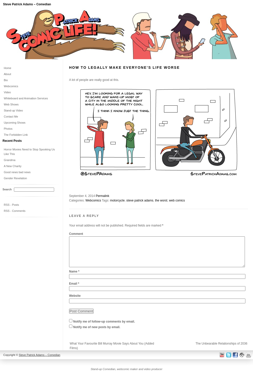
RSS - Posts (11, 204)
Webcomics (93, 200)
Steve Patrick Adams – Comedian (27, 4)
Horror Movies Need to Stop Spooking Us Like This (29, 151)
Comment (76, 234)
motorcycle (117, 200)
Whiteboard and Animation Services (26, 98)
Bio (6, 80)
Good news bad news (17, 172)
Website (75, 302)
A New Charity (13, 166)
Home (7, 68)
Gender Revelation (15, 178)
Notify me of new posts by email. (96, 333)
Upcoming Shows (15, 122)
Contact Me (11, 116)
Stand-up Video (13, 110)
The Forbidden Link (16, 134)
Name (74, 277)
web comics (177, 200)
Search (7, 189)
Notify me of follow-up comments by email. (104, 327)
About (7, 74)
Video (7, 92)
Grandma (9, 160)
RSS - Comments (15, 210)
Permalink (102, 196)
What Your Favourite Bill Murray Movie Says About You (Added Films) (112, 352)
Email (74, 289)
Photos (8, 128)
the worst (161, 200)
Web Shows (11, 104)
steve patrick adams (139, 200)
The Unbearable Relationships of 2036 (221, 349)
